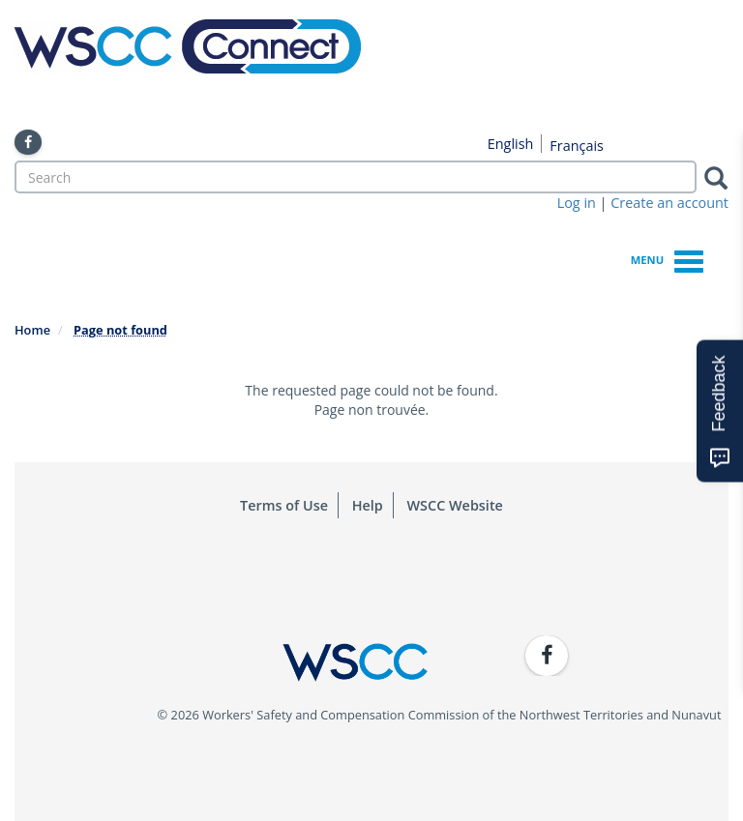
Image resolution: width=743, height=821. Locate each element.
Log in (576, 202)
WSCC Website (455, 505)
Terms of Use (284, 505)
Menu (667, 258)
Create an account (669, 202)
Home (32, 329)
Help (367, 505)
